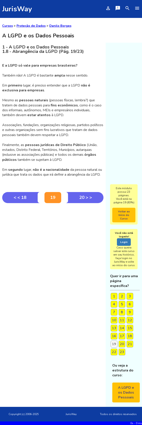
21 (130, 344)
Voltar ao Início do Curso (124, 215)
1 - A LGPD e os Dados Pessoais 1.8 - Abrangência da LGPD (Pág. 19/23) (43, 49)
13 (114, 328)
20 (122, 344)
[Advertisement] (52, 236)
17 (122, 336)
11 (122, 320)
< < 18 (20, 197)
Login (123, 242)
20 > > (85, 197)
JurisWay (17, 9)
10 (114, 320)
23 (122, 352)
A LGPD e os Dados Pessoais (126, 392)
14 (122, 328)
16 (114, 336)
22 (114, 352)
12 (130, 320)
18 (130, 336)
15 (130, 328)
